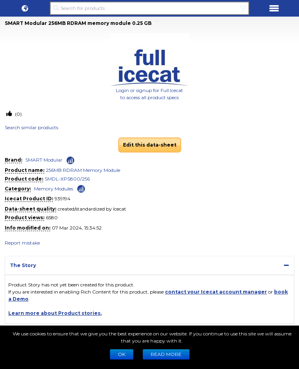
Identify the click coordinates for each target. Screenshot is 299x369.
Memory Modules (53, 189)
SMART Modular (43, 160)
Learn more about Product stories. (55, 313)
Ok (121, 354)
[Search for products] (149, 8)
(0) (18, 114)
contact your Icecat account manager (216, 292)
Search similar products (31, 127)
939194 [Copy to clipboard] (62, 198)
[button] (24, 8)
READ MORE (166, 354)
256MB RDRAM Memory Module (83, 170)
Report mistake (22, 243)
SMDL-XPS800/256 (67, 179)
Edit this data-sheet (149, 145)
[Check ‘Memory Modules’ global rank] (81, 188)
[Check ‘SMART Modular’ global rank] (70, 160)
